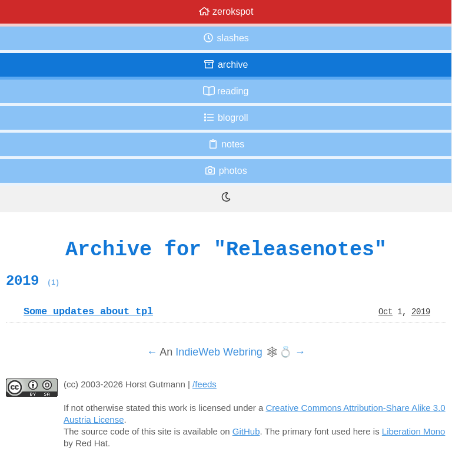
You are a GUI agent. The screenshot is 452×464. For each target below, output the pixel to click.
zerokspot (226, 11)
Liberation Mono (414, 431)
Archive (225, 65)
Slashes (225, 38)
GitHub (246, 431)
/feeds (204, 384)
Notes (226, 144)
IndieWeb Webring (218, 352)
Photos (225, 171)
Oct (385, 311)
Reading (226, 91)
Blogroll (225, 118)
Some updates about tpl (88, 311)
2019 (32, 281)
